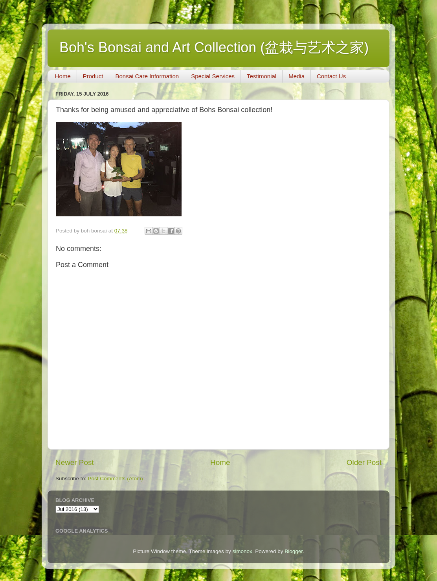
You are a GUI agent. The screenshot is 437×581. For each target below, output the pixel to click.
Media (296, 76)
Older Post (364, 462)
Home (63, 76)
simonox (242, 551)
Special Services (213, 76)
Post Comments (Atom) (115, 478)
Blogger (294, 551)
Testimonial (261, 76)
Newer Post (74, 462)
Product (93, 76)
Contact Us (331, 76)
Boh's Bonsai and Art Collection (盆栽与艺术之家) (214, 47)
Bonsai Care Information (147, 76)
